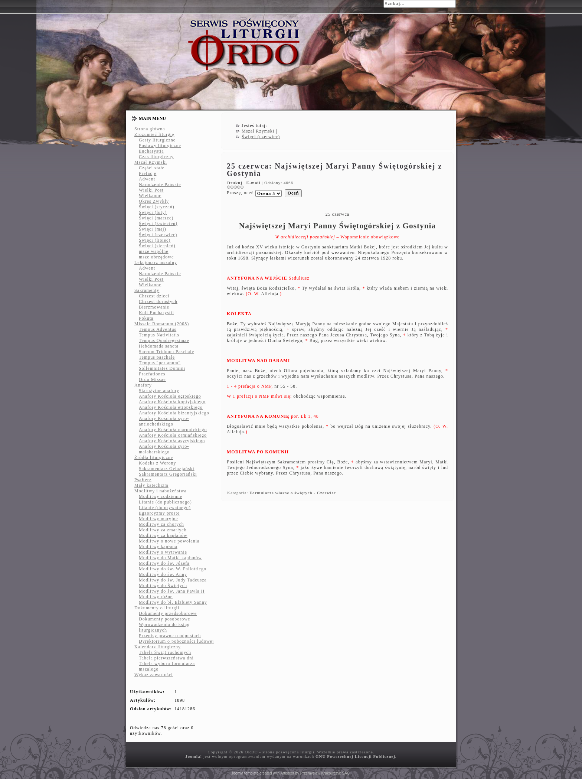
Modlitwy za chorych (161, 524)
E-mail (254, 182)
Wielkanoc (150, 195)
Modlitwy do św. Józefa (164, 563)
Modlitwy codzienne (160, 496)
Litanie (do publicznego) (165, 502)
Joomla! (193, 756)
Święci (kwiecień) (158, 223)
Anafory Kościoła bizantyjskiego (174, 412)
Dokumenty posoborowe (164, 619)
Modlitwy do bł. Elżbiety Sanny (173, 602)
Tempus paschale (157, 357)
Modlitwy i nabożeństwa (160, 490)
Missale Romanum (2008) (161, 323)
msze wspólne (154, 251)
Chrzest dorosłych (158, 301)
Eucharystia (151, 151)
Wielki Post (151, 190)
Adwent (147, 179)
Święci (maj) (152, 229)
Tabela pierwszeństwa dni (166, 658)
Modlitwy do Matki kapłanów (170, 557)
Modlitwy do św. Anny (163, 574)
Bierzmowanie (154, 307)
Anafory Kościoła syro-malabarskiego (164, 449)
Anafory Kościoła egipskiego (170, 396)
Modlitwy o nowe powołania (169, 541)
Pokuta (146, 318)
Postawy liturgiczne (160, 145)
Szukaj (374, 3)
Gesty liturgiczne (157, 140)
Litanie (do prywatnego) (165, 507)
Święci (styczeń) (156, 206)
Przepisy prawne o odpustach (170, 635)
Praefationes (152, 374)
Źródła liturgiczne (153, 457)
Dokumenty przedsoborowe (168, 613)
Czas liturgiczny (156, 156)
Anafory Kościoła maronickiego (173, 429)
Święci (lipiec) (154, 240)
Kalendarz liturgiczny (157, 646)
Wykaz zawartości (153, 674)
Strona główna (149, 128)
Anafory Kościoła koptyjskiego (172, 401)
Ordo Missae (152, 379)
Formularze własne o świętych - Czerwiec (292, 492)
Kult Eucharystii (156, 312)
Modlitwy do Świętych (163, 585)
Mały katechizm (151, 485)
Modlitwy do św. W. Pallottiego (172, 568)
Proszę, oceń (240, 192)
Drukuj (235, 182)
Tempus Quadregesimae (164, 340)
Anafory (143, 385)
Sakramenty (146, 290)
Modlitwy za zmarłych (163, 529)
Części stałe (151, 167)
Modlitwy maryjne (158, 518)
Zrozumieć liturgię (154, 134)
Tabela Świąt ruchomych (165, 652)
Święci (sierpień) (157, 245)
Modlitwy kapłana (158, 546)
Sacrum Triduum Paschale (166, 351)
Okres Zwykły (154, 201)
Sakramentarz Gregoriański (168, 474)
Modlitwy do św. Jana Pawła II (172, 591)
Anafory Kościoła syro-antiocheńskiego (164, 421)
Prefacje (147, 173)
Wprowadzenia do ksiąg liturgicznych (164, 627)
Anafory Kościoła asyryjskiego (172, 440)
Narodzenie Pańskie (160, 184)
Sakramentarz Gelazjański (166, 468)
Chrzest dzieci (154, 296)
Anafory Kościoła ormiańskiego (173, 435)
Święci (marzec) (156, 218)
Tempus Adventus (157, 329)
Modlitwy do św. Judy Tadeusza (173, 580)
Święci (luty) (153, 212)
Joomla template (244, 773)
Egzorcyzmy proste (159, 513)
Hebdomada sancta (159, 346)
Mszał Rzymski (150, 162)
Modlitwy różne (156, 596)
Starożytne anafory (159, 390)
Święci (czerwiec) (158, 234)
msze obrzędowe (156, 257)
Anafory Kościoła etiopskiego (171, 407)
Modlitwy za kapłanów (163, 535)
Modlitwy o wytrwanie (163, 552)
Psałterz (142, 479)
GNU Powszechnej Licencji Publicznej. (356, 756)
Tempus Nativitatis (159, 335)
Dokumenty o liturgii (156, 607)
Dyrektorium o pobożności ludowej (176, 641)
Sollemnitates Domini (162, 368)
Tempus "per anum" (160, 362)
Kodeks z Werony (157, 463)
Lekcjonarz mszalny (155, 262)
